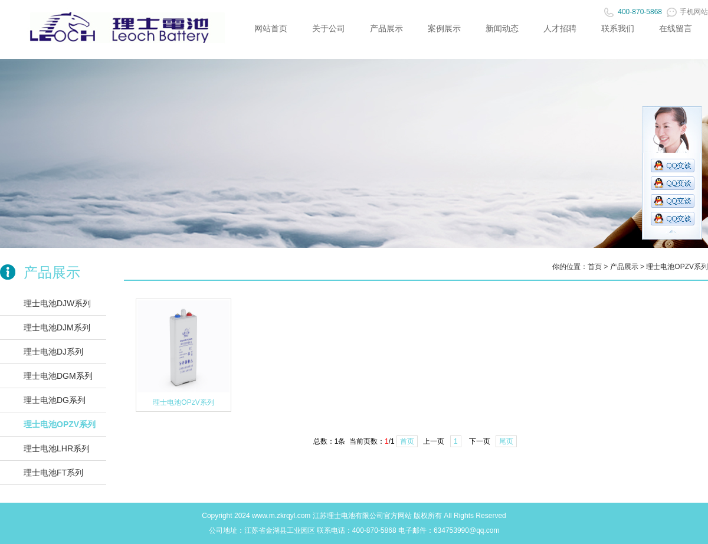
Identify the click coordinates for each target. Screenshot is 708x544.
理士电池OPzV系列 (183, 402)
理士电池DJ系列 (53, 351)
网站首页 (270, 28)
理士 (334, 516)
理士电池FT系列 (53, 472)
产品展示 (386, 28)
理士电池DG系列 (55, 400)
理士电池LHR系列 (57, 448)
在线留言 (675, 28)
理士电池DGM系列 (58, 376)
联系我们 (617, 28)
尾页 (506, 441)
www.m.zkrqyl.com (281, 516)
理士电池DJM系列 (57, 327)
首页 (595, 267)
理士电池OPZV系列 (60, 424)
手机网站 (687, 12)
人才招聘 (559, 28)
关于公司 (328, 28)
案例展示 (444, 28)
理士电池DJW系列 (57, 303)
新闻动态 (502, 28)
